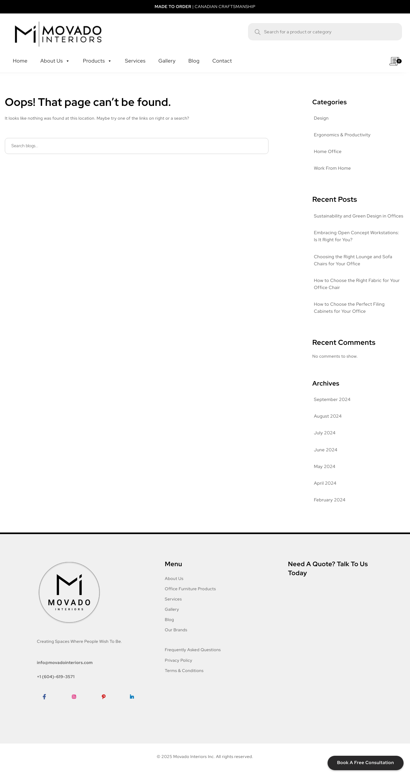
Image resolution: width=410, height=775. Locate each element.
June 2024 (325, 450)
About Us (55, 54)
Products (97, 54)
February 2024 (330, 500)
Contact (225, 54)
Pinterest (106, 706)
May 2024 (325, 467)
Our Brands (176, 630)
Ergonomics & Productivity (342, 135)
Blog (197, 54)
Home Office (328, 152)
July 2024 (325, 433)
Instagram (77, 706)
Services (138, 54)
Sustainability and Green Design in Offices (359, 216)
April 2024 (325, 483)
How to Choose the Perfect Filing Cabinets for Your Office (349, 308)
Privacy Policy (178, 660)
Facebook (48, 706)
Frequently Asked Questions (193, 649)
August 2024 (328, 416)
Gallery (170, 54)
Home (23, 54)
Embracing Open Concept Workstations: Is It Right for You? (356, 236)
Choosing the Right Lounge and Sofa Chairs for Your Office (353, 260)
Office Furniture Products (190, 589)
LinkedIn (134, 706)
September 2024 (332, 400)
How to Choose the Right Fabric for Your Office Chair (357, 284)
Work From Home (332, 168)
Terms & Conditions (184, 670)
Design (321, 118)
